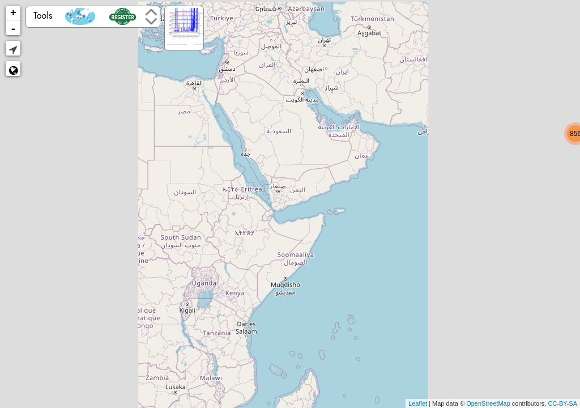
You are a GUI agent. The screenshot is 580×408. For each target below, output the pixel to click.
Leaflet (417, 403)
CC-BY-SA (562, 403)
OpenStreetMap (488, 403)
